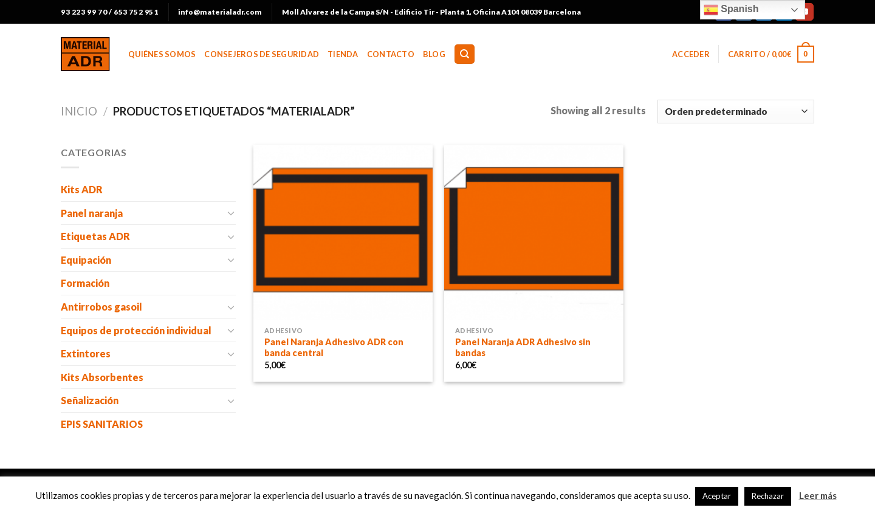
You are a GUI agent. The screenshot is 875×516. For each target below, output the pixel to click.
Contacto (390, 54)
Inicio (79, 111)
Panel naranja (92, 213)
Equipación (86, 260)
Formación (85, 283)
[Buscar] (465, 54)
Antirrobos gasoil (101, 306)
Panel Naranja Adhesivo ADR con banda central (333, 348)
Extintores (86, 353)
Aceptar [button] (716, 496)
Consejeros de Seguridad (261, 54)
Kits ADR (82, 189)
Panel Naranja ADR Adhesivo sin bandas (523, 348)
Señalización (89, 400)
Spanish (731, 9)
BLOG (434, 54)
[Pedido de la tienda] (735, 111)
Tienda (343, 54)
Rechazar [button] (768, 496)
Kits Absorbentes (102, 377)
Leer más (818, 495)
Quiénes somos (162, 54)
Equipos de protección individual (136, 330)
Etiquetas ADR (95, 236)
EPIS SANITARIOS (102, 424)
